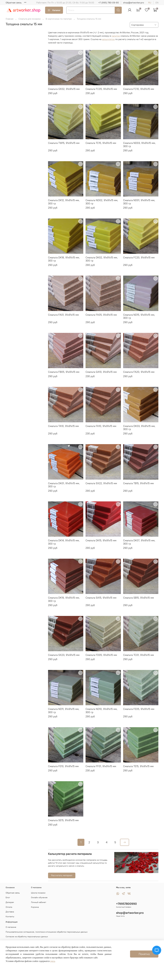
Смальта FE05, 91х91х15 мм (138, 709)
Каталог (54, 10)
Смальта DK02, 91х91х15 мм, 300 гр (102, 259)
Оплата (9, 907)
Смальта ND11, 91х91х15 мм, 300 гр (63, 710)
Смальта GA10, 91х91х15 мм (101, 371)
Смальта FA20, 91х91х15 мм (138, 371)
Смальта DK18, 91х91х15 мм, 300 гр (64, 259)
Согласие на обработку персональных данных (27, 936)
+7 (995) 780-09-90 (108, 2)
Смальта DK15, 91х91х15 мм (101, 540)
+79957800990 (126, 904)
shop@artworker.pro (133, 2)
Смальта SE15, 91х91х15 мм (63, 820)
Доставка (10, 911)
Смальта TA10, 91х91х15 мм (63, 426)
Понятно (144, 954)
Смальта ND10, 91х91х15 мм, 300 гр (102, 710)
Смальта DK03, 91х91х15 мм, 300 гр (139, 427)
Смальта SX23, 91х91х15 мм (63, 655)
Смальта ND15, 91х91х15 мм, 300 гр (139, 316)
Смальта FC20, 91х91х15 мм (139, 257)
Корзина (35, 907)
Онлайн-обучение (39, 897)
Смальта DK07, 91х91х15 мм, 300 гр (139, 542)
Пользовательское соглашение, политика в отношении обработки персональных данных (46, 932)
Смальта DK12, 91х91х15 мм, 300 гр (64, 202)
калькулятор (108, 39)
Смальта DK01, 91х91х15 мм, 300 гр (64, 485)
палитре (115, 35)
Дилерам (10, 902)
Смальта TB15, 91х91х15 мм (138, 483)
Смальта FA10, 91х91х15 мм (101, 426)
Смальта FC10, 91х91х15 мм (138, 89)
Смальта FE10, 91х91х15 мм (63, 766)
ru (149, 2)
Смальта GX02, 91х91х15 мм (64, 89)
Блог (8, 897)
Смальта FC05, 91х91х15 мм (101, 89)
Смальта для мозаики (29, 18)
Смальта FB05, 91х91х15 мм (63, 371)
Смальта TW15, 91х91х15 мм (63, 143)
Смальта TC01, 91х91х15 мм (138, 655)
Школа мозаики (38, 893)
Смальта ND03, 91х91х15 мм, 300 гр (139, 144)
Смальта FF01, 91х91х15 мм (101, 766)
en (157, 2)
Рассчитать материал (61, 875)
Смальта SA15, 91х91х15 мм (101, 597)
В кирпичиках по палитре (59, 18)
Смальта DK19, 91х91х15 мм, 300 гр (64, 599)
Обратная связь (14, 2)
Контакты (10, 916)
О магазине (11, 927)
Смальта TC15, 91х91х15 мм (101, 143)
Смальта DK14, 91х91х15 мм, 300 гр (64, 542)
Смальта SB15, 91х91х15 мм (138, 597)
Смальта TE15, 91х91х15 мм (138, 766)
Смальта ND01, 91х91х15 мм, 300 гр (139, 202)
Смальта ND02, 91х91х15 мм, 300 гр (102, 202)
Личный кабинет (38, 902)
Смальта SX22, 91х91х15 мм (101, 483)
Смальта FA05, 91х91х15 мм (101, 314)
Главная (9, 18)
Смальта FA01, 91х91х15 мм (63, 314)
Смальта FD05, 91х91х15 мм (101, 655)
